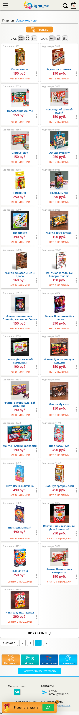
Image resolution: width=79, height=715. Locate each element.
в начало (8, 643)
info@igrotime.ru (59, 694)
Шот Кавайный (59, 445)
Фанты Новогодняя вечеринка (59, 571)
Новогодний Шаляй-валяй (59, 111)
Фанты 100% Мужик (59, 232)
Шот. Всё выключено (20, 485)
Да (48, 707)
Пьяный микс (59, 192)
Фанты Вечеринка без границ (59, 318)
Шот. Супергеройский (59, 485)
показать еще (39, 633)
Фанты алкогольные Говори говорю (59, 274)
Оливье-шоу (19, 152)
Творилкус (20, 232)
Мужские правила (59, 69)
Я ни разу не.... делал (20, 612)
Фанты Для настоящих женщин (59, 361)
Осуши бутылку (59, 152)
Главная (8, 20)
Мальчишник (20, 69)
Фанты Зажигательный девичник (19, 404)
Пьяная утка (20, 570)
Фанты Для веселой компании (20, 361)
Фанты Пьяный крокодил (20, 445)
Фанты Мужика (59, 404)
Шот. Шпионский (20, 527)
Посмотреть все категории (39, 671)
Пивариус (19, 192)
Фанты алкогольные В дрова (19, 274)
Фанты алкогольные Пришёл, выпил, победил (20, 318)
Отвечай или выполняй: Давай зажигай (59, 527)
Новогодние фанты (20, 110)
